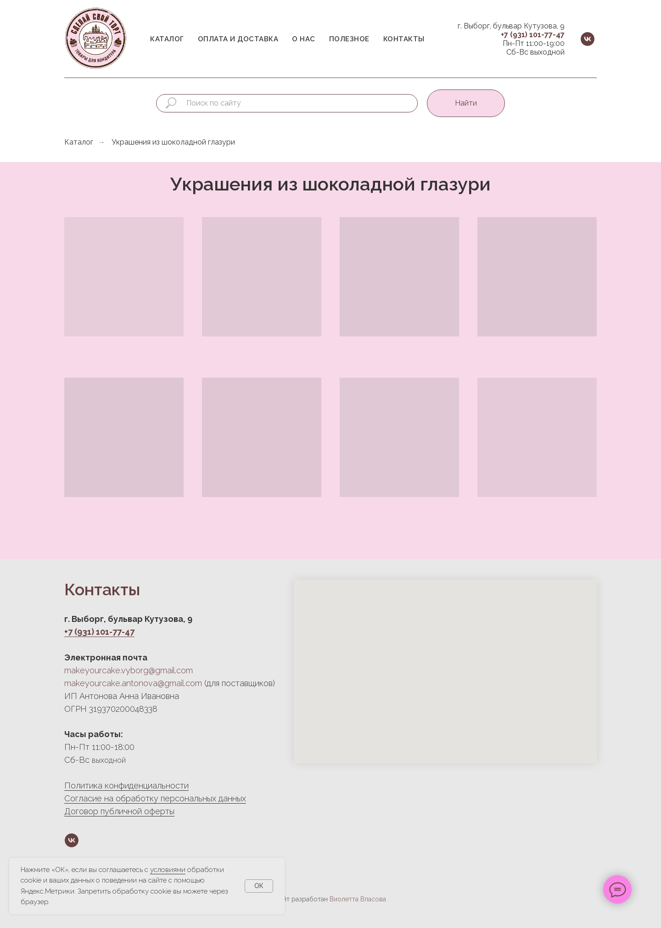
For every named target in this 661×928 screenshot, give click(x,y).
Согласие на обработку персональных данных (155, 798)
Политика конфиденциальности (126, 785)
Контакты (404, 39)
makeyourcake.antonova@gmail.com (133, 683)
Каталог (167, 39)
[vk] (587, 39)
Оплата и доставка (238, 39)
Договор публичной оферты (119, 811)
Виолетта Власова (358, 899)
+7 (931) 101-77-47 (533, 34)
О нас (303, 39)
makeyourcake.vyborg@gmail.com (128, 670)
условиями (167, 870)
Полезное (349, 39)
